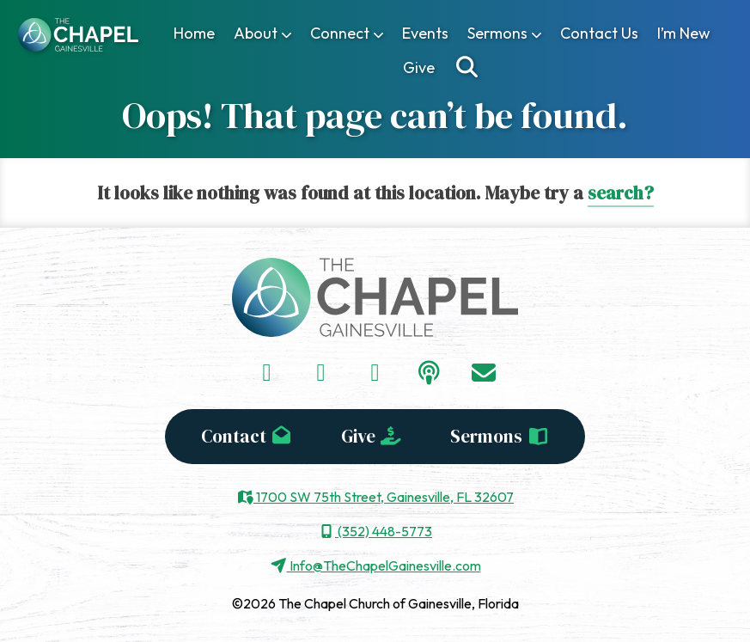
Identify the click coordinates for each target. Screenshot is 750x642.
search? (621, 192)
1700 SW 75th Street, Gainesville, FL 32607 (375, 496)
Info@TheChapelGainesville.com (375, 565)
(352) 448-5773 (375, 531)
